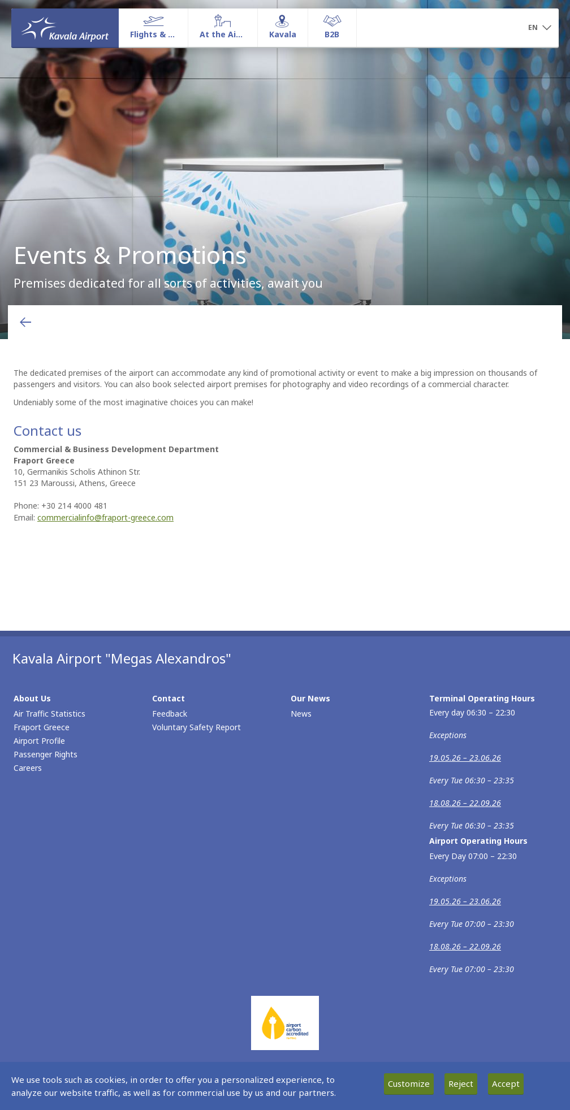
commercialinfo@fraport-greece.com (105, 517)
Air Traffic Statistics (49, 713)
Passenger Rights (45, 754)
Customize (409, 1083)
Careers (28, 767)
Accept (506, 1083)
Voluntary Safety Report (196, 727)
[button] (539, 28)
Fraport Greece (42, 727)
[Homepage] (65, 27)
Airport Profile (39, 740)
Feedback (169, 713)
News (301, 713)
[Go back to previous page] (25, 322)
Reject (460, 1083)
